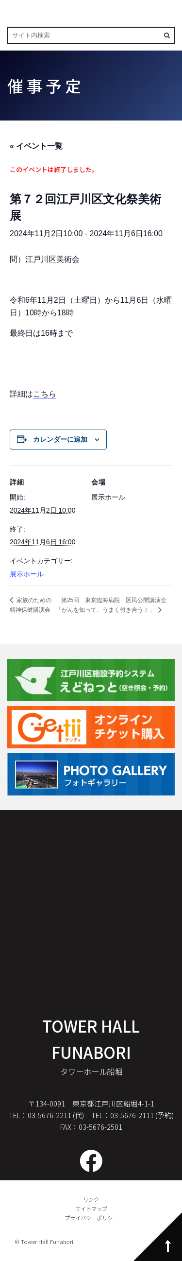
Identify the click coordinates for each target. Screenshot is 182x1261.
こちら (44, 394)
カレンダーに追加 (60, 439)
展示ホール (27, 574)
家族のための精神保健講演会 (30, 605)
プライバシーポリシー (91, 1218)
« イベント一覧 (36, 146)
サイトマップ (91, 1208)
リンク (91, 1199)
